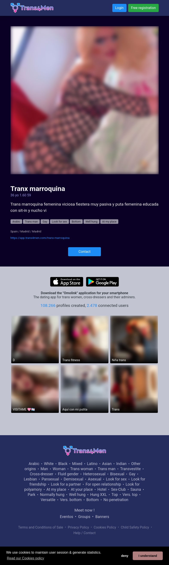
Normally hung (52, 494)
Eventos (66, 517)
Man (44, 469)
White (49, 464)
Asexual (94, 479)
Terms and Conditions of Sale (40, 527)
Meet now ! (85, 510)
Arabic (16, 221)
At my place (109, 221)
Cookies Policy (105, 527)
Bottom (76, 221)
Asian (107, 464)
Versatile (48, 500)
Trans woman (81, 469)
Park (31, 494)
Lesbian (30, 479)
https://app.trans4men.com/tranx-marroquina (40, 237)
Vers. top (130, 494)
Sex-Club (118, 489)
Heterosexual (94, 474)
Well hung (91, 221)
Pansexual (50, 479)
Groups (84, 517)
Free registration (143, 8)
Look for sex (59, 221)
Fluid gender (68, 474)
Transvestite (130, 469)
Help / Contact (84, 533)
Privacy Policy (78, 527)
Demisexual (73, 479)
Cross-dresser (41, 474)
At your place (82, 489)
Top (114, 494)
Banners (102, 517)
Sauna (136, 489)
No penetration (116, 500)
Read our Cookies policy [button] (25, 558)
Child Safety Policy (135, 527)
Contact (85, 252)
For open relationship (103, 484)
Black (62, 464)
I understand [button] (148, 555)
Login (119, 8)
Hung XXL (98, 494)
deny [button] (124, 555)
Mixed (77, 464)
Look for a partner (66, 484)
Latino (92, 464)
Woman (59, 469)
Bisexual (117, 474)
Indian (121, 464)
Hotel (102, 489)
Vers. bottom (71, 500)
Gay (45, 221)
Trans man (31, 221)
